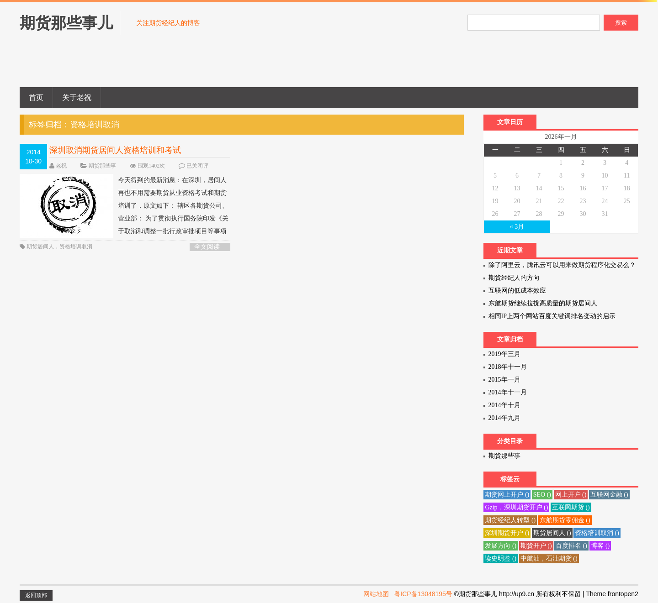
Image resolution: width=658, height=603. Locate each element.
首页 (36, 97)
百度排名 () (571, 545)
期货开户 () (536, 545)
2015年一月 (504, 379)
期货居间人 (40, 246)
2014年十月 (504, 405)
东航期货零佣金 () (565, 520)
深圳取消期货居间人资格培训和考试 (115, 150)
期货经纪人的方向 (514, 277)
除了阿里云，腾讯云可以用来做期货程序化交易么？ (562, 265)
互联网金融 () (609, 494)
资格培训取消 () (597, 533)
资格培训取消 (75, 246)
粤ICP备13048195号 (423, 594)
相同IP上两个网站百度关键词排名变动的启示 (552, 316)
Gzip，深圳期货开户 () (516, 507)
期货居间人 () (552, 533)
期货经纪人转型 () (510, 520)
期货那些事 (102, 166)
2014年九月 (504, 417)
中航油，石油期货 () (549, 558)
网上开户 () (571, 494)
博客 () (600, 545)
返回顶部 (36, 595)
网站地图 (376, 594)
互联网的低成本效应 (517, 290)
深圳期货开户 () (507, 533)
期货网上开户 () (507, 494)
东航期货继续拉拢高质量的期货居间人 (542, 303)
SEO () (542, 494)
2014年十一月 (507, 392)
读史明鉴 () (500, 558)
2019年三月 (504, 354)
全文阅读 (207, 246)
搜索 (621, 22)
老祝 (61, 166)
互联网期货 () (571, 507)
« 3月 (517, 226)
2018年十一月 (507, 366)
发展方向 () (500, 545)
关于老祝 (76, 97)
